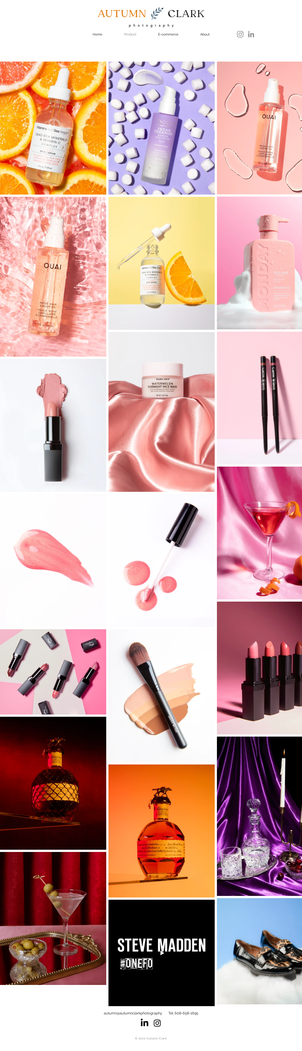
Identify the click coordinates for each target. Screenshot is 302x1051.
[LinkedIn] (251, 34)
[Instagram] (240, 34)
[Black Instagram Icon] (157, 1023)
